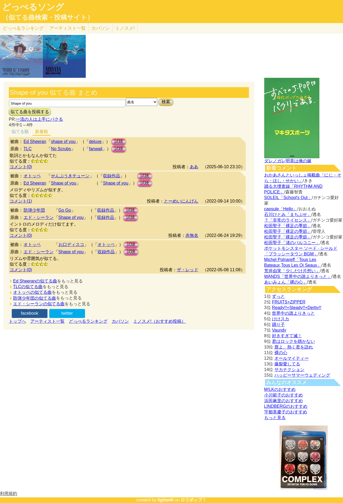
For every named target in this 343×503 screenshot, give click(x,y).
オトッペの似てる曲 (32, 292)
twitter (67, 313)
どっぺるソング (33, 7)
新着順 (41, 131)
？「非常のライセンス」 (287, 220)
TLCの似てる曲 (28, 286)
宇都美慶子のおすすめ (285, 412)
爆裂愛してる (287, 364)
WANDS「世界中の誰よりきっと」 (297, 276)
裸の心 (280, 352)
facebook (29, 313)
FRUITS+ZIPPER (288, 302)
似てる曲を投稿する (29, 111)
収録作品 (111, 176)
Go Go (64, 210)
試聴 (118, 141)
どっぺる (23, 28)
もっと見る (275, 417)
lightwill (166, 500)
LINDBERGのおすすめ (286, 406)
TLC (28, 148)
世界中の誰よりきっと (293, 313)
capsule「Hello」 (280, 209)
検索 (166, 102)
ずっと (278, 296)
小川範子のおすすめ (283, 395)
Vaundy (279, 330)
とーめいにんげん (181, 201)
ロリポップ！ (193, 500)
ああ (194, 166)
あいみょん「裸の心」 (285, 282)
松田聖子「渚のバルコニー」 (292, 242)
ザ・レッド (187, 269)
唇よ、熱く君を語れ (293, 347)
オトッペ (32, 176)
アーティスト (67, 28)
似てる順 (20, 131)
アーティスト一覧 (47, 321)
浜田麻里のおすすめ (283, 400)
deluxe (95, 141)
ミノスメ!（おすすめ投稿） (159, 321)
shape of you (63, 141)
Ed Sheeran (35, 141)
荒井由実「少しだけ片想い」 (292, 271)
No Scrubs (61, 148)
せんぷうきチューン (70, 176)
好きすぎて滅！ (287, 335)
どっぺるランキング (88, 321)
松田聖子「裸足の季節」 (287, 225)
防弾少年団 (34, 210)
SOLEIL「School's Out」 (288, 197)
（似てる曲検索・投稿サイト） (48, 17)
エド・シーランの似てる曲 (39, 304)
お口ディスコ (71, 244)
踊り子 (278, 324)
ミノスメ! (125, 28)
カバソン (100, 28)
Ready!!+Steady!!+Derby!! (296, 307)
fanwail (95, 148)
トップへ (17, 321)
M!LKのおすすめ (280, 389)
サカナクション (289, 369)
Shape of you (63, 183)
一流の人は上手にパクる (39, 119)
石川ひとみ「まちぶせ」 (287, 214)
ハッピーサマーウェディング (302, 375)
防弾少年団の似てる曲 (34, 298)
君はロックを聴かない (293, 341)
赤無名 (191, 235)
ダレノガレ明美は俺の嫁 (287, 161)
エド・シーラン (39, 217)
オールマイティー (291, 358)
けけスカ (280, 319)
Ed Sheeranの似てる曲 (35, 281)
